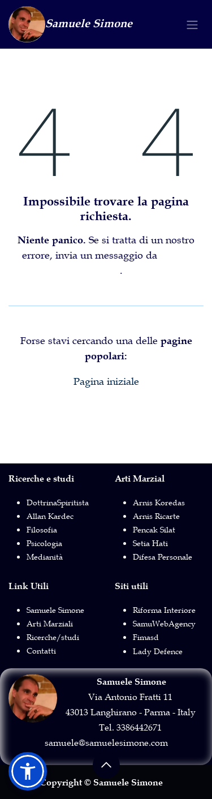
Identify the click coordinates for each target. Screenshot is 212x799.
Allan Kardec (50, 516)
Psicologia (44, 543)
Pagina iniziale (106, 381)
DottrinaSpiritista (58, 502)
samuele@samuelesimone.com (106, 742)
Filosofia (42, 530)
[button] (106, 765)
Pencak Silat (154, 530)
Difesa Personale (162, 557)
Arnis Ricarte (156, 516)
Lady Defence (158, 651)
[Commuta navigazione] (192, 24)
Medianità (45, 557)
